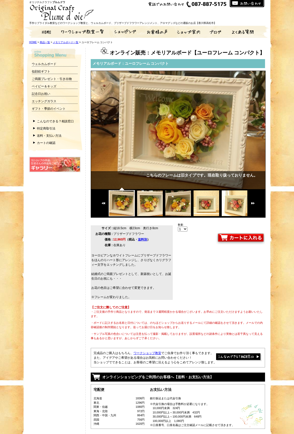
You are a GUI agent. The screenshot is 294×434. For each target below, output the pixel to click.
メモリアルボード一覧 (65, 42)
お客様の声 (157, 32)
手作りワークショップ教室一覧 (83, 32)
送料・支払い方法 (49, 135)
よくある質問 (247, 32)
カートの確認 (46, 143)
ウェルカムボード (44, 64)
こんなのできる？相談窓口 (55, 121)
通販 (124, 32)
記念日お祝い (41, 94)
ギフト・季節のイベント (49, 108)
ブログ (216, 32)
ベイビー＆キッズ (44, 86)
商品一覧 (45, 42)
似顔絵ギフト (41, 71)
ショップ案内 (188, 32)
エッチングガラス (44, 101)
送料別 (142, 239)
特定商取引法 (46, 128)
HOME (42, 32)
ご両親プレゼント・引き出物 (52, 79)
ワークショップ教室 (147, 353)
